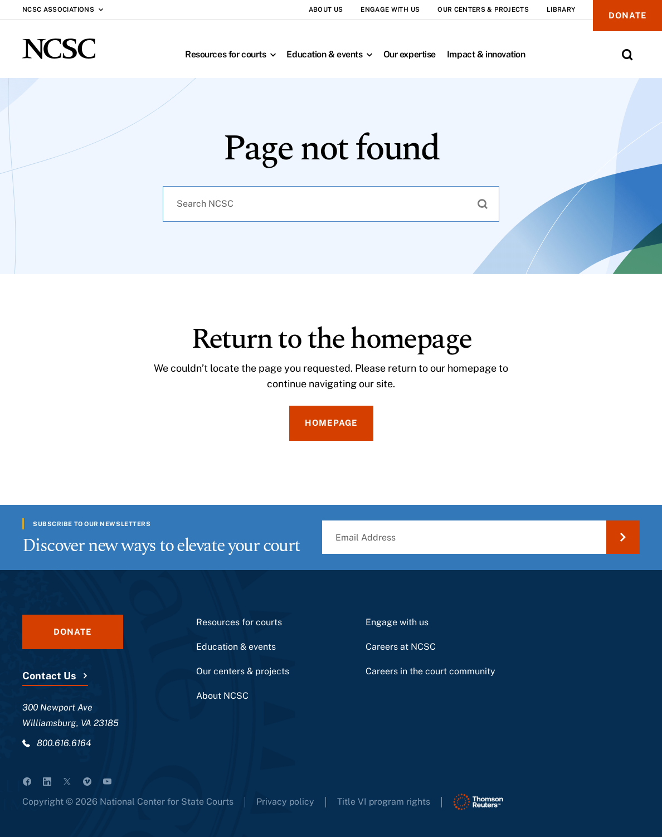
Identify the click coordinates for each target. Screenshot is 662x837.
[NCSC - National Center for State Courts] (58, 48)
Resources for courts (233, 54)
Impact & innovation (486, 54)
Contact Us (49, 676)
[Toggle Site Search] (627, 54)
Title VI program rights (385, 801)
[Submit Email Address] (623, 537)
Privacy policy (285, 801)
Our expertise (409, 54)
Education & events (331, 54)
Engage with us (397, 622)
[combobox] (331, 204)
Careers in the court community (430, 671)
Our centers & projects (242, 671)
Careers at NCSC (401, 646)
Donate (627, 15)
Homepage (331, 422)
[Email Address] (481, 537)
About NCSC (222, 695)
